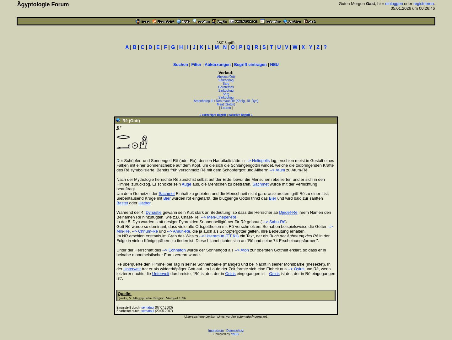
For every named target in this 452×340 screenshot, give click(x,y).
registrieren (423, 3)
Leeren (226, 108)
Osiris (230, 273)
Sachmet (261, 184)
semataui (148, 307)
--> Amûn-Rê (178, 231)
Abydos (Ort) (226, 76)
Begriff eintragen (250, 64)
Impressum (215, 330)
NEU (274, 64)
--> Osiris (296, 269)
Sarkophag (226, 80)
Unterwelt (132, 269)
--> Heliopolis (258, 160)
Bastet (122, 203)
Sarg (226, 83)
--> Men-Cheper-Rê (218, 217)
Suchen (180, 64)
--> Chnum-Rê (145, 231)
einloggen (394, 3)
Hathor (144, 203)
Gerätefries (226, 87)
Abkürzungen (218, 64)
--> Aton (241, 250)
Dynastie (154, 212)
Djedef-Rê (288, 212)
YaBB (235, 334)
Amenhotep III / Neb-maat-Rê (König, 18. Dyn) (226, 101)
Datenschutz (235, 330)
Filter (196, 64)
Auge (186, 184)
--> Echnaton (174, 250)
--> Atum (277, 170)
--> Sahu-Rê (273, 221)
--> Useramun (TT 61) (219, 236)
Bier (167, 198)
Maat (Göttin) (226, 104)
